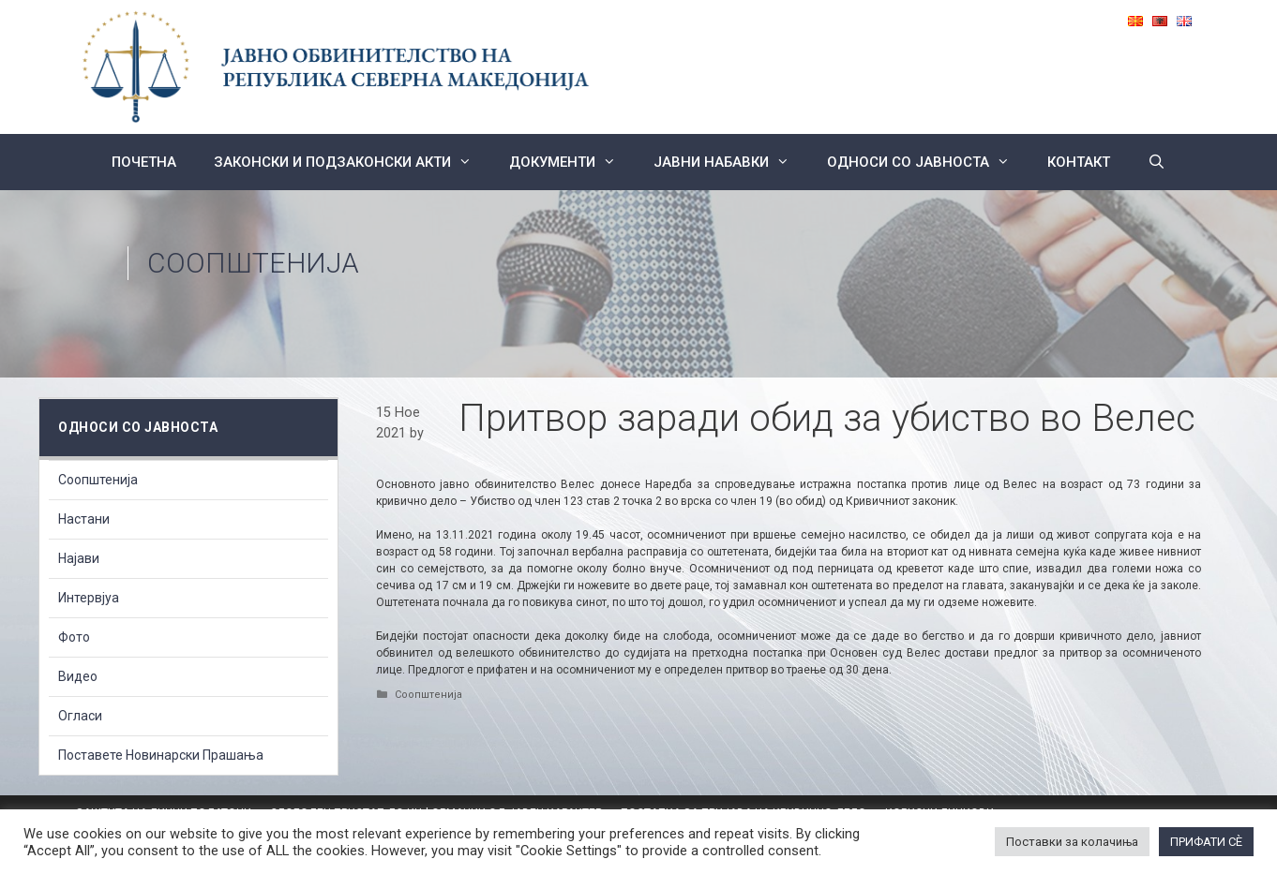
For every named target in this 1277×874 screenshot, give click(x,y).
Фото (74, 637)
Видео (78, 676)
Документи (572, 162)
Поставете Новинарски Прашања (160, 755)
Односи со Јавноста (928, 162)
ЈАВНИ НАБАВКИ (731, 162)
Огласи (80, 715)
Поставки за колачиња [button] (1072, 842)
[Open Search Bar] (1156, 162)
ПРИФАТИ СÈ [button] (1206, 842)
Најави (78, 558)
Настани (84, 518)
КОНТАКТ (1078, 162)
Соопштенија (253, 262)
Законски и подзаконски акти (352, 162)
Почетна (144, 162)
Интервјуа (88, 597)
